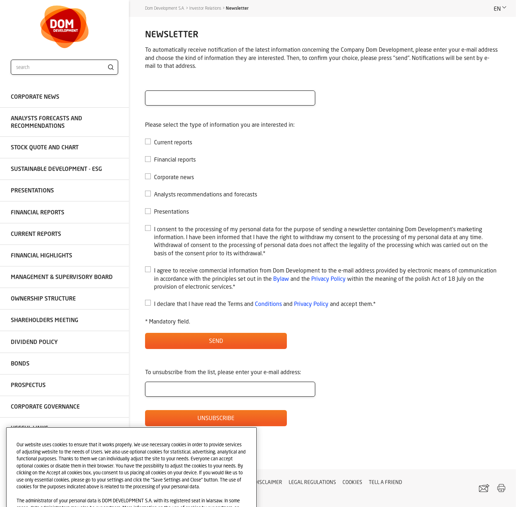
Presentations (32, 190)
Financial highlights (41, 255)
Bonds (20, 363)
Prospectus (28, 384)
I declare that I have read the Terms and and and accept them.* (265, 303)
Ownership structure (43, 298)
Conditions (268, 303)
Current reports (36, 233)
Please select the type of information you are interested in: (220, 124)
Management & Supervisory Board (62, 276)
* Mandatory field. (167, 321)
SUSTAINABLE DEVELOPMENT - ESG (56, 168)
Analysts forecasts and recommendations (46, 122)
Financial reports (37, 212)
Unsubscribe (215, 417)
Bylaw (281, 278)
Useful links (29, 427)
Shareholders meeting (44, 319)
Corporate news (35, 96)
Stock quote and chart (45, 147)
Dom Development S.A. (165, 8)
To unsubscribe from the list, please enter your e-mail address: (223, 371)
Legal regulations (312, 482)
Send (216, 340)
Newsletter (237, 8)
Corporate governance (45, 406)
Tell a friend (385, 482)
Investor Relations (205, 8)
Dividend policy (34, 341)
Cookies (352, 482)
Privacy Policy (328, 278)
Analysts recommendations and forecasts (205, 194)
